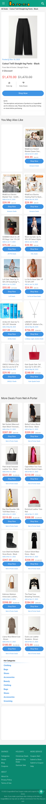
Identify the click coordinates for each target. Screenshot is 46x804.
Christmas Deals (22, 756)
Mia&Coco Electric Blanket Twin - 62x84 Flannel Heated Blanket (11, 197)
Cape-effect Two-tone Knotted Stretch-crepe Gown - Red (33, 469)
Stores (3, 760)
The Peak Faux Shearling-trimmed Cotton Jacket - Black (33, 596)
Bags (6, 669)
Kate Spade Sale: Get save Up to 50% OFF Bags (33, 366)
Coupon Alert (35, 756)
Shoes (6, 673)
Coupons (4, 766)
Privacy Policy (6, 780)
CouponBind (5, 799)
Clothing (7, 665)
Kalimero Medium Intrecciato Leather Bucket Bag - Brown (9, 596)
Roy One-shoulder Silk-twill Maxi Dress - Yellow (11, 511)
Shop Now (23, 93)
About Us (4, 776)
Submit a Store (36, 760)
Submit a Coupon (36, 763)
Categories (5, 756)
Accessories (9, 677)
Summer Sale (21, 765)
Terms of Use (6, 783)
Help (32, 766)
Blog (3, 763)
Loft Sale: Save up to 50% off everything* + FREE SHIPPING (10, 281)
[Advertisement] (11, 148)
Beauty (7, 681)
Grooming (8, 701)
